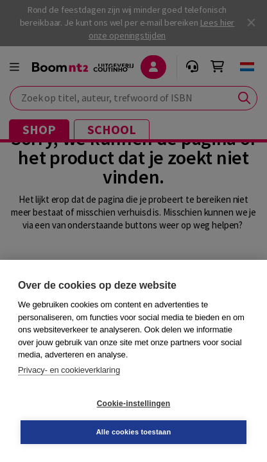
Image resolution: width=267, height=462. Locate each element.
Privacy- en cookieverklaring (69, 370)
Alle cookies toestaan (133, 432)
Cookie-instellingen (133, 403)
